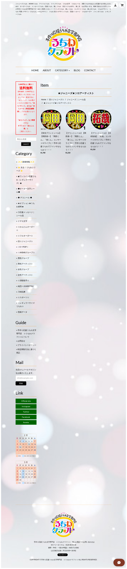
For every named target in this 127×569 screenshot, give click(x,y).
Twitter (26, 412)
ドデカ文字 (22, 221)
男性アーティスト (25, 264)
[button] (62, 70)
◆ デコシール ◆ (25, 198)
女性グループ (23, 269)
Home (43, 99)
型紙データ (22, 312)
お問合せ (21, 341)
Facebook (26, 417)
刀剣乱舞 (21, 292)
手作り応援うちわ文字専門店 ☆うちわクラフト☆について (26, 333)
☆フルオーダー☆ (25, 236)
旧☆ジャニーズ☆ (56, 99)
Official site (26, 401)
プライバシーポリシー (27, 345)
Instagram (26, 406)
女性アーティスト (25, 275)
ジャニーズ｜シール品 (76, 99)
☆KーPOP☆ (23, 247)
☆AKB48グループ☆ (26, 252)
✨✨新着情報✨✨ (26, 162)
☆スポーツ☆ (23, 297)
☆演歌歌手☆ (23, 280)
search (26, 144)
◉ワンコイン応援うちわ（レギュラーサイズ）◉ (26, 179)
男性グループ (23, 258)
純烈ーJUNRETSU (25, 286)
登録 (21, 383)
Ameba (26, 422)
